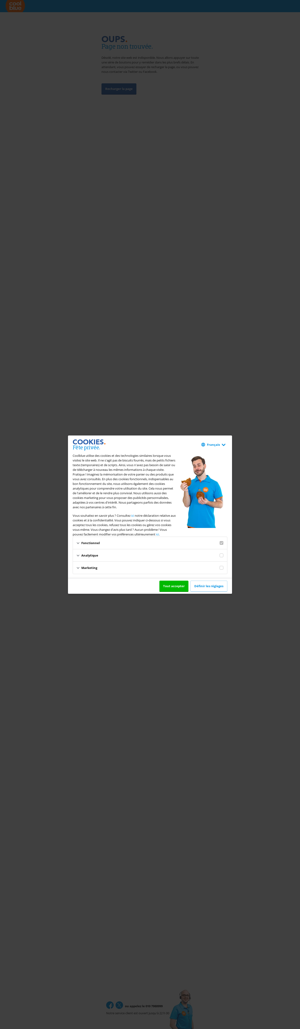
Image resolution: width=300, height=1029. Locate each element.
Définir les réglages (208, 586)
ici (132, 515)
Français (213, 445)
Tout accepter (174, 586)
